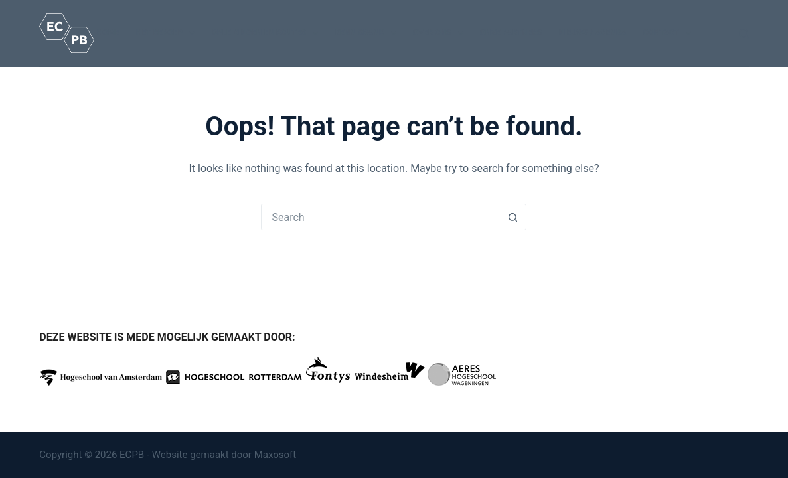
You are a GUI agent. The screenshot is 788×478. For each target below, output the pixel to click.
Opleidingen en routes (267, 33)
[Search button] (512, 217)
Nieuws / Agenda (592, 32)
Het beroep (168, 33)
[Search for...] (380, 217)
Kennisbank (368, 33)
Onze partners (511, 32)
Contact (670, 33)
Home (108, 32)
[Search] (744, 34)
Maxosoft (275, 455)
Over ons (441, 33)
